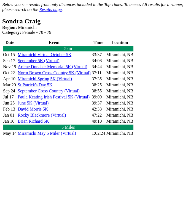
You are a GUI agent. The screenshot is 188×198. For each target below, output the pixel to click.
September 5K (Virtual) (38, 60)
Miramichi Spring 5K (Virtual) (45, 78)
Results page (50, 9)
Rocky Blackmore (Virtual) (42, 115)
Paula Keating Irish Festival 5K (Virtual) (54, 97)
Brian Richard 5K (33, 121)
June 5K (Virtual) (33, 103)
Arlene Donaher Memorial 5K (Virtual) (52, 66)
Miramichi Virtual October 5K (44, 54)
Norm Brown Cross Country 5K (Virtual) (54, 72)
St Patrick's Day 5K (35, 84)
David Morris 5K (33, 109)
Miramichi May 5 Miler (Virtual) (47, 133)
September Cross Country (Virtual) (48, 91)
